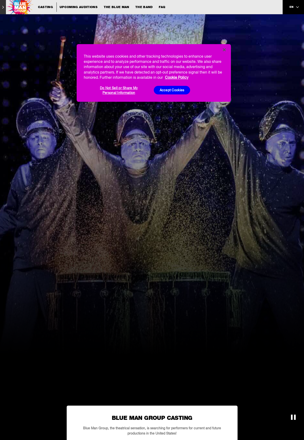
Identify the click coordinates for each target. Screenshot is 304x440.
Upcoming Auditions (79, 7)
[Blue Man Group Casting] (31, 7)
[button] (293, 417)
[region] (154, 73)
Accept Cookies (172, 90)
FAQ (162, 7)
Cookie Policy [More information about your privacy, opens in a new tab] (176, 77)
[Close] (224, 50)
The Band (144, 7)
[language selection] (294, 7)
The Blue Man (116, 7)
